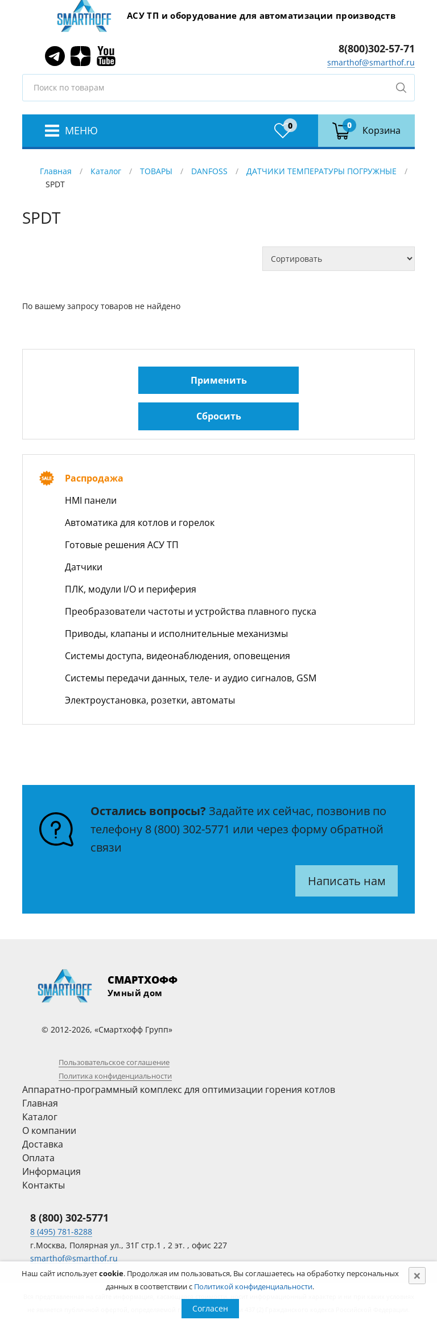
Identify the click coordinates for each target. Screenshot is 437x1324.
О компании (49, 1130)
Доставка (42, 1144)
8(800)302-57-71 (377, 48)
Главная (56, 171)
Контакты (43, 1185)
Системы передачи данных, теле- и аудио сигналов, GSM (190, 678)
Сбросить (218, 416)
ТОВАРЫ (156, 171)
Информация (51, 1171)
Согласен (210, 1308)
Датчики (83, 567)
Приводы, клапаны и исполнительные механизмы (176, 633)
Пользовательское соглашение (114, 1062)
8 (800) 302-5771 (187, 829)
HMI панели (91, 500)
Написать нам (347, 881)
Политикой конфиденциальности (253, 1286)
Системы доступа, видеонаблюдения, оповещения (177, 655)
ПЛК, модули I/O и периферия (130, 589)
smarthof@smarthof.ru (371, 62)
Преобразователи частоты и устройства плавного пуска (190, 611)
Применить (219, 380)
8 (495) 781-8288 (61, 1231)
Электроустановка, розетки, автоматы (150, 700)
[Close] (417, 1275)
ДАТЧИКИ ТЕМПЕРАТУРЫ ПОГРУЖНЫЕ (321, 171)
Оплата (38, 1158)
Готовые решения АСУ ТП (122, 544)
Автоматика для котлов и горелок (140, 522)
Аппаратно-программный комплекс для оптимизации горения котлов (178, 1089)
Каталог (105, 171)
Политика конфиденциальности (115, 1076)
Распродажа (94, 478)
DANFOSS (209, 171)
